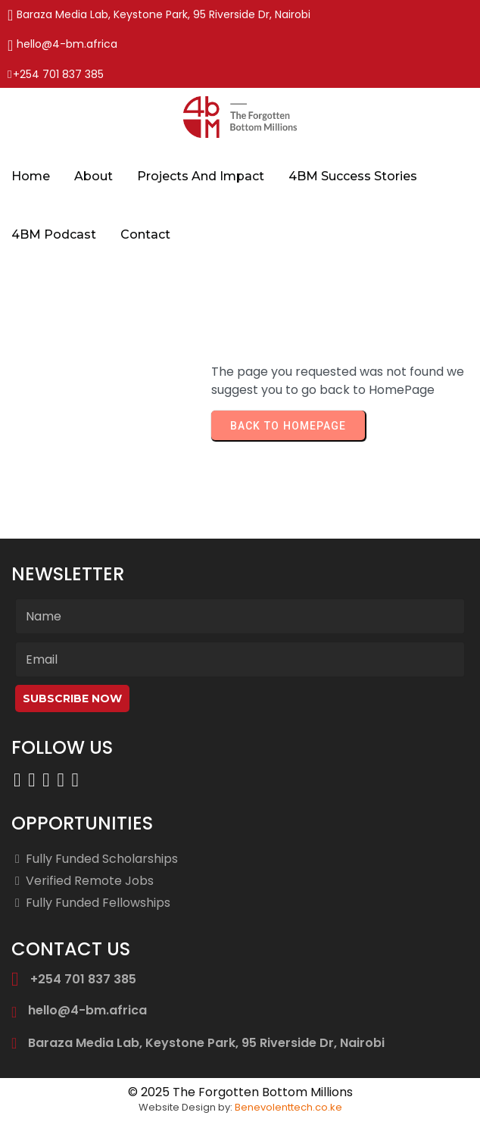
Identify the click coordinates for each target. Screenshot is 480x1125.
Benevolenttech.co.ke (288, 1107)
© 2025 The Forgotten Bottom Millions (240, 1092)
